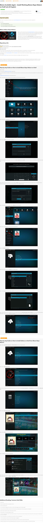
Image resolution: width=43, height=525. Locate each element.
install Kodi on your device (7, 71)
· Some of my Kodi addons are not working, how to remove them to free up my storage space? (11, 516)
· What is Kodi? (2, 502)
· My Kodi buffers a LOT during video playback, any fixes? (6, 512)
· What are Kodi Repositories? (3, 505)
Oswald (38, 11)
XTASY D (5, 55)
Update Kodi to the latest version (4, 75)
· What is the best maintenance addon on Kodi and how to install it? (8, 510)
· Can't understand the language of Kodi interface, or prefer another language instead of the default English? (12, 507)
